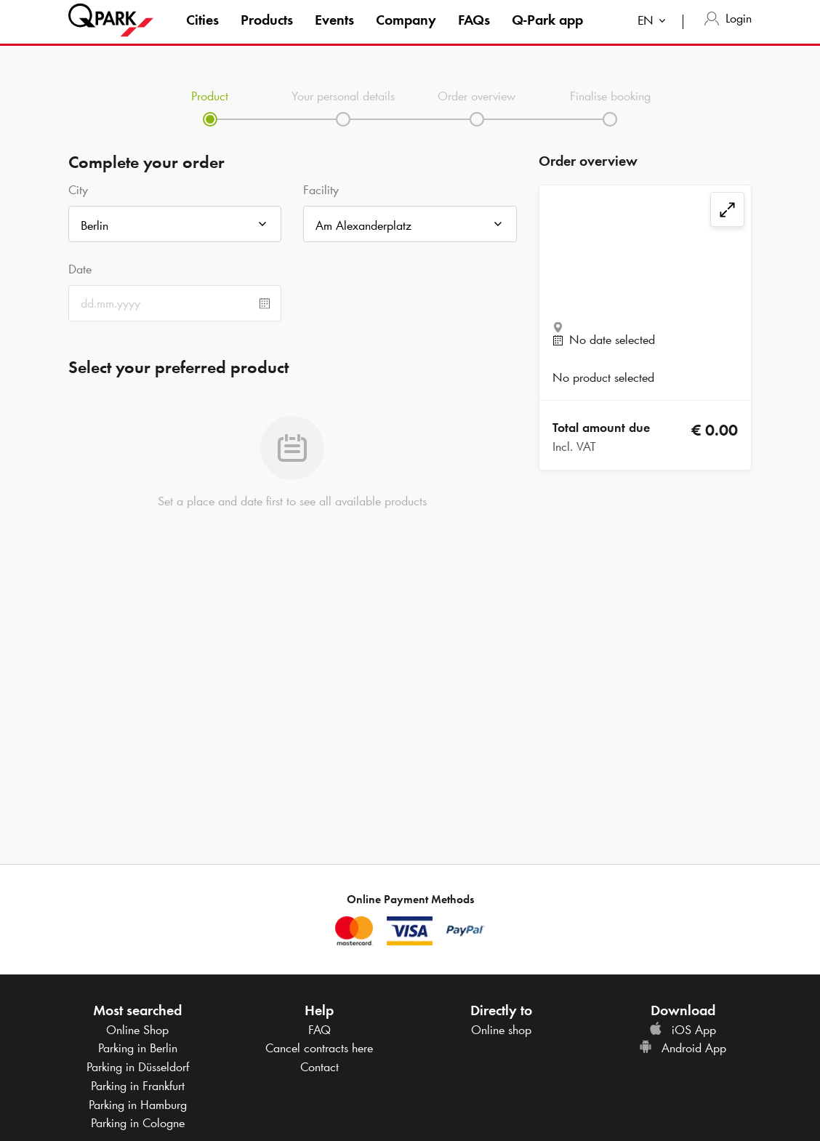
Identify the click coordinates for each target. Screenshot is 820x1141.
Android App (682, 1048)
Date (80, 269)
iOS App (682, 1030)
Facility (321, 190)
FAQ (319, 1030)
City (78, 190)
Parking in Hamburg (138, 1105)
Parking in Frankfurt (138, 1086)
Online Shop (137, 1030)
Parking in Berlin (137, 1048)
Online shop (501, 1030)
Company (406, 32)
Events (334, 32)
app (547, 32)
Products (267, 32)
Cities (202, 32)
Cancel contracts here (319, 1048)
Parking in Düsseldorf (138, 1067)
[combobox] (655, 34)
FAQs (474, 32)
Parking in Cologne (138, 1123)
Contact (319, 1067)
